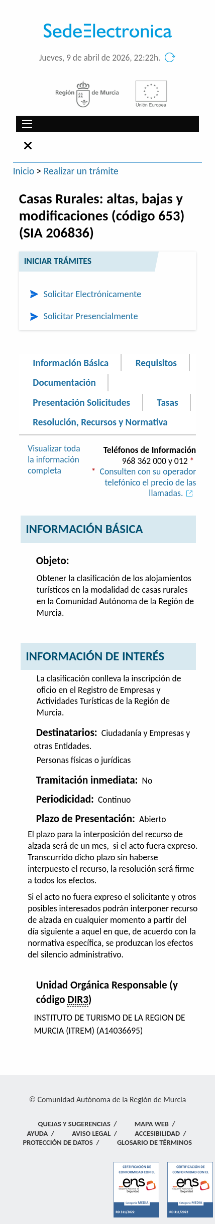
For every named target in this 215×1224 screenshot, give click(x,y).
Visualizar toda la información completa (54, 459)
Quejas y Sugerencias (74, 1123)
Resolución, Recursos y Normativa (100, 422)
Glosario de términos (154, 1142)
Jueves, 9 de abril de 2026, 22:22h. (100, 58)
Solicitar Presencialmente (90, 316)
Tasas (167, 402)
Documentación (64, 382)
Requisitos (156, 362)
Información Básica (71, 362)
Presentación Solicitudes (81, 402)
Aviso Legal (91, 1133)
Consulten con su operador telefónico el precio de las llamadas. (148, 482)
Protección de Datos (57, 1142)
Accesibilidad (157, 1133)
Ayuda (37, 1133)
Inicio (24, 171)
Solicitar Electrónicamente (92, 294)
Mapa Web (152, 1123)
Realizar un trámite (81, 171)
